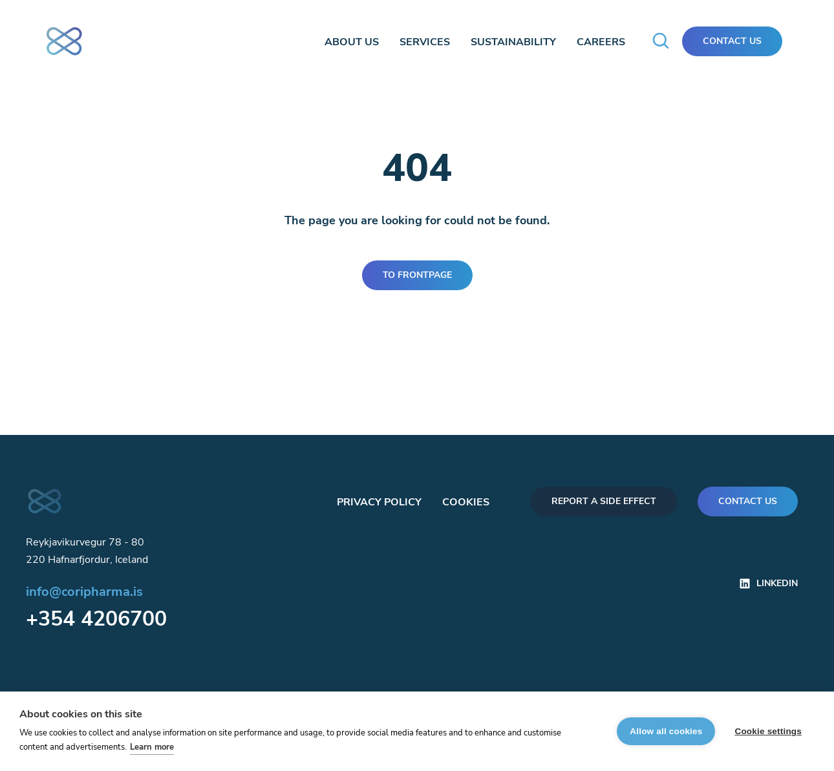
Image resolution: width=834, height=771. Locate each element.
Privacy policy (379, 502)
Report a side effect (603, 501)
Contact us (747, 501)
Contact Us (732, 41)
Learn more (152, 747)
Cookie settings (768, 731)
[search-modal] (661, 41)
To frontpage (417, 275)
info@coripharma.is (84, 591)
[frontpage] (69, 38)
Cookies (465, 502)
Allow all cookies (666, 731)
